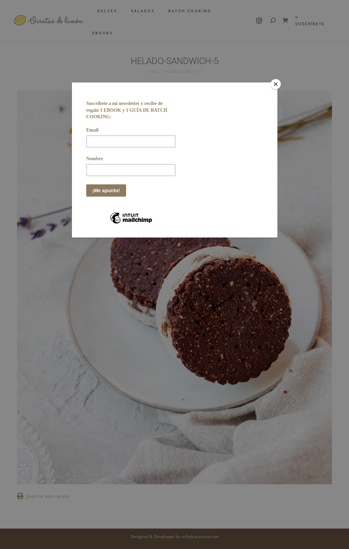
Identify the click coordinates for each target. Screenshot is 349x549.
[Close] (276, 84)
